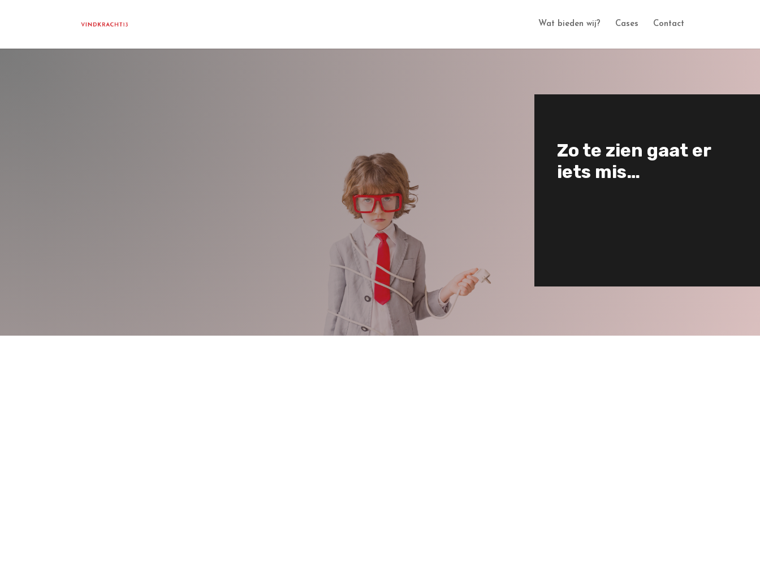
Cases (626, 24)
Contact (668, 24)
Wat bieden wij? (569, 24)
